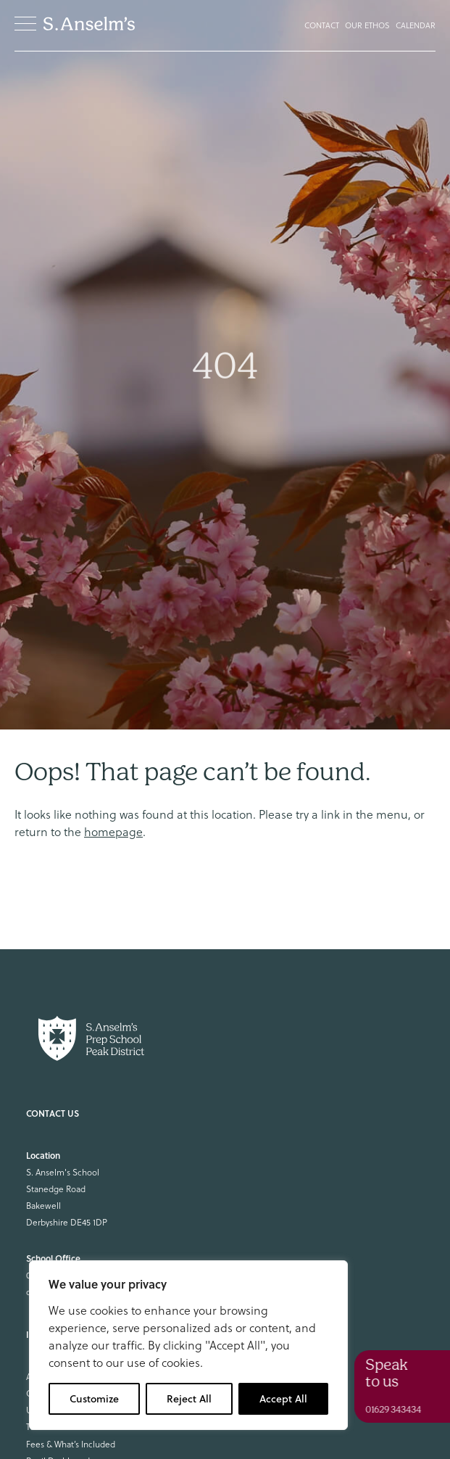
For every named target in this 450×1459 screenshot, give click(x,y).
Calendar (416, 25)
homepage (113, 832)
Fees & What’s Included (70, 1444)
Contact (321, 25)
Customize (94, 1399)
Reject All (189, 1399)
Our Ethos (367, 25)
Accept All (283, 1399)
